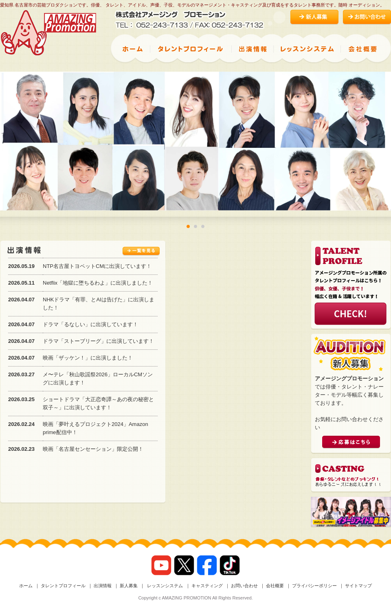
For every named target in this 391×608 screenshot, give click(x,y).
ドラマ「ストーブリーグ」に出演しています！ (98, 341)
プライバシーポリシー (314, 585)
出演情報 (103, 585)
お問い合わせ (244, 585)
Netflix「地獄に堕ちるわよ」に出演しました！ (98, 283)
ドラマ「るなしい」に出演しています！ (90, 324)
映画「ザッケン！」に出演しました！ (88, 358)
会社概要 (275, 585)
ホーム (26, 585)
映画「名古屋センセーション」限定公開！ (93, 449)
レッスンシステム (164, 585)
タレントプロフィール (63, 585)
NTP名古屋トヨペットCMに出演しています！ (97, 266)
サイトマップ (358, 585)
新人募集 (129, 585)
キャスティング (207, 585)
